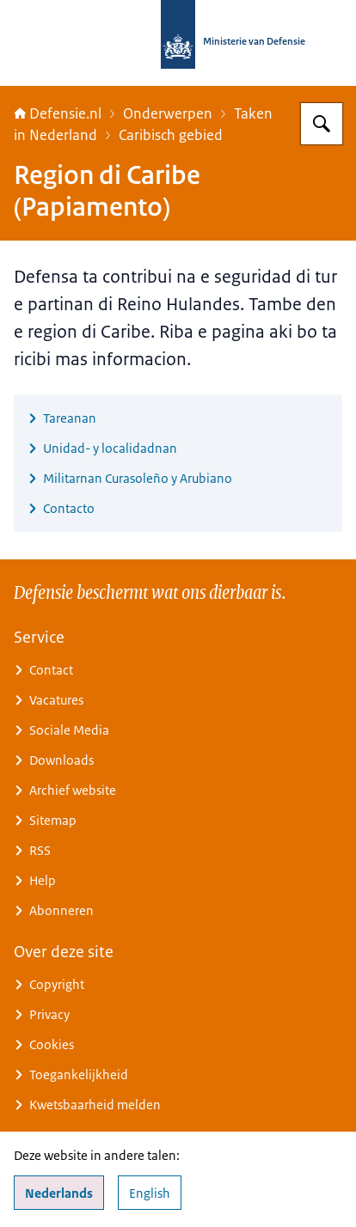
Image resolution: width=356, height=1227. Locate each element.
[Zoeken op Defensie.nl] (321, 123)
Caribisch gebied (171, 134)
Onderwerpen (167, 113)
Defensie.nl (57, 113)
